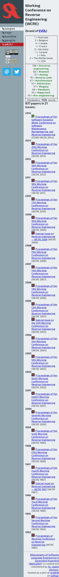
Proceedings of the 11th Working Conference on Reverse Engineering (44, 343)
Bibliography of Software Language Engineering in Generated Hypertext (44, 557)
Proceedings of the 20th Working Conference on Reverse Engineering (44, 148)
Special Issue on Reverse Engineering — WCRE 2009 (43, 236)
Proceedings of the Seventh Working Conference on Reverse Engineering (44, 417)
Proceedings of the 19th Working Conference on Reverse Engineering (44, 167)
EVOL (42, 31)
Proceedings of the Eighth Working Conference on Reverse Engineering (44, 398)
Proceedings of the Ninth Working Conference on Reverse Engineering (44, 380)
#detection (44, 83)
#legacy (44, 86)
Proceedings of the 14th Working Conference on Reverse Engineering (44, 272)
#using (43, 74)
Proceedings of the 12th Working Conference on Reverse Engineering (44, 309)
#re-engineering (43, 95)
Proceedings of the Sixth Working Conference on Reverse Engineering (44, 435)
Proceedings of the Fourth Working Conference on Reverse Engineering (44, 472)
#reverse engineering (41, 67)
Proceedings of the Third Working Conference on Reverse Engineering (44, 503)
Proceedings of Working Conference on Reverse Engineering (43, 540)
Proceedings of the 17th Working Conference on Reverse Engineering (44, 204)
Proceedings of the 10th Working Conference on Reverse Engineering (44, 361)
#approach (43, 92)
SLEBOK (54, 572)
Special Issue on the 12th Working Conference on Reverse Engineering (43, 324)
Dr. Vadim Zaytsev (53, 568)
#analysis (44, 89)
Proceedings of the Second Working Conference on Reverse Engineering (44, 522)
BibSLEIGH (35, 563)
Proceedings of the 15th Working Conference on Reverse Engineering (44, 253)
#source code (43, 77)
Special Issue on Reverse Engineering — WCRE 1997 (43, 486)
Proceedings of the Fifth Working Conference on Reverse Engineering (44, 454)
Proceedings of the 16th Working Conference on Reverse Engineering (44, 222)
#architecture (43, 80)
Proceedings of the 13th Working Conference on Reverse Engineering (44, 290)
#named (44, 71)
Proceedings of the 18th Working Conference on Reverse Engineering (44, 185)
